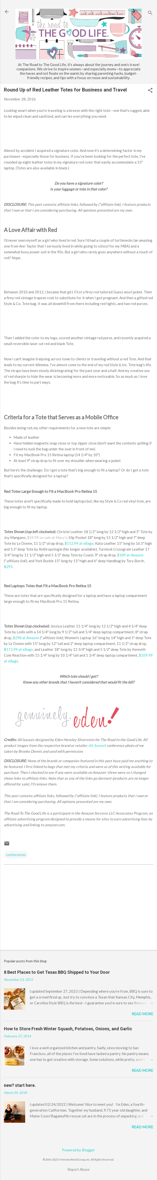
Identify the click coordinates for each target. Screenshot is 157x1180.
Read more (142, 1014)
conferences (16, 854)
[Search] (150, 13)
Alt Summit (97, 745)
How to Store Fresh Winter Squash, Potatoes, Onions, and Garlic (68, 1028)
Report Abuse (78, 1169)
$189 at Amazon (130, 555)
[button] (150, 90)
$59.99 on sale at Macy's (47, 537)
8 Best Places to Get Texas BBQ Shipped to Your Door (57, 972)
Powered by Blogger (78, 1150)
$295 (8, 566)
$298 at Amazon (26, 637)
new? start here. (20, 1085)
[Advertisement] (78, 908)
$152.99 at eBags (79, 543)
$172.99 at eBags (18, 649)
